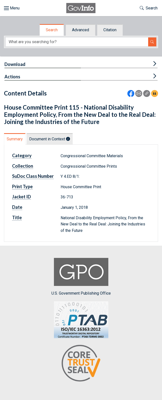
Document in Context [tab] (49, 139)
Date (17, 207)
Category (22, 155)
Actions (12, 76)
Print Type (22, 186)
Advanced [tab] (80, 30)
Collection (22, 166)
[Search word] (77, 42)
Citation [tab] (109, 30)
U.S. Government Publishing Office (81, 276)
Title (17, 217)
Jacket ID (21, 196)
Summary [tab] (15, 139)
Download (14, 64)
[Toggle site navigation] (12, 8)
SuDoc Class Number (33, 176)
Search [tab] (52, 30)
